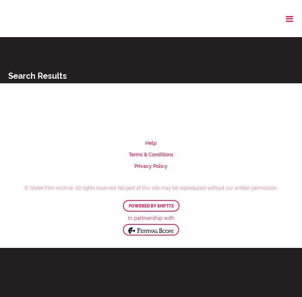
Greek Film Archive (42, 18)
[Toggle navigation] (289, 18)
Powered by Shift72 (151, 206)
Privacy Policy (151, 165)
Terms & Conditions (151, 154)
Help (151, 142)
